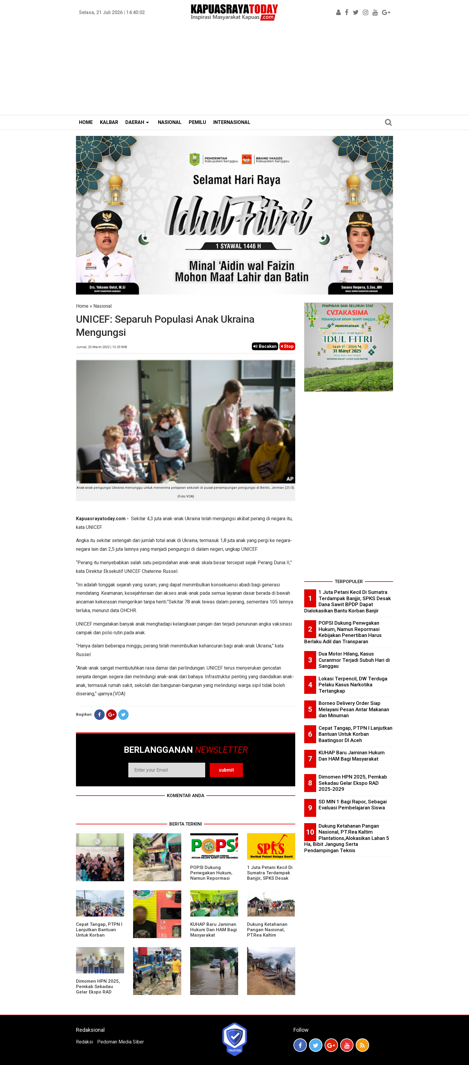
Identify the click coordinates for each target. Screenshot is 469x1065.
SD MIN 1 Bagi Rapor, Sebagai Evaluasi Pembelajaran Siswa (353, 805)
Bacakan (265, 346)
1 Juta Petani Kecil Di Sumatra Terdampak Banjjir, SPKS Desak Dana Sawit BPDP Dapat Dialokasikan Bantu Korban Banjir (270, 881)
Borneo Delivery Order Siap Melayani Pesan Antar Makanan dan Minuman (354, 709)
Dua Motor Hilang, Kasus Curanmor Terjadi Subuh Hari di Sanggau (354, 660)
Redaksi (84, 1042)
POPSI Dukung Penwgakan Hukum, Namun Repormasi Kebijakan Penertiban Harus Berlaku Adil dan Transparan (213, 881)
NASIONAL (170, 122)
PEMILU (197, 122)
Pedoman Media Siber (120, 1042)
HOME (86, 122)
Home (82, 306)
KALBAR (109, 122)
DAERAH (134, 122)
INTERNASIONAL (231, 122)
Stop (287, 346)
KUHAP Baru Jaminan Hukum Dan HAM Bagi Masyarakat (213, 930)
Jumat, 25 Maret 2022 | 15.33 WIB (101, 347)
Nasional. (102, 306)
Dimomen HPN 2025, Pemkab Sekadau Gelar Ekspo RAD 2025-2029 (98, 989)
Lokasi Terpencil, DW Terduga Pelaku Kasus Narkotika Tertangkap (353, 685)
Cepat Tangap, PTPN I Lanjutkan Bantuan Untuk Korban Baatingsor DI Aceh (99, 932)
